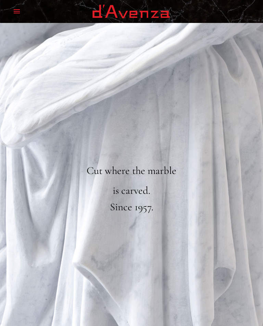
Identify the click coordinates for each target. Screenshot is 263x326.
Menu (17, 11)
